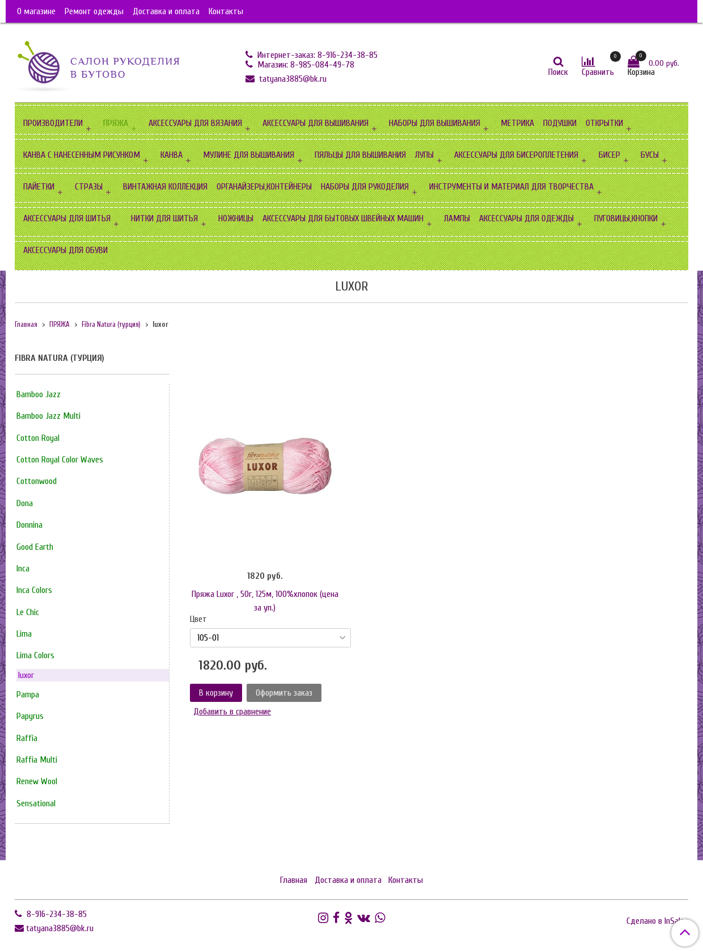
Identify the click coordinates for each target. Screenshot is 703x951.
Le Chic (27, 612)
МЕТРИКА (517, 123)
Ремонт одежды (94, 11)
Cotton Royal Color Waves (59, 460)
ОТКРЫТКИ (604, 123)
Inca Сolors (34, 590)
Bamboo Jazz (38, 394)
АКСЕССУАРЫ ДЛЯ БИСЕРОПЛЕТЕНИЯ (516, 155)
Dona (24, 503)
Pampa (27, 694)
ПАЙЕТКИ (38, 187)
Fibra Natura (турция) (111, 325)
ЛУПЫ (424, 155)
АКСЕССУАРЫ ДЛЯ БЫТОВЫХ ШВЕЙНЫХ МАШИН (343, 218)
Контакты (226, 11)
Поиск (558, 72)
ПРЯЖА (115, 123)
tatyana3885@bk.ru (292, 79)
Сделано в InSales (657, 920)
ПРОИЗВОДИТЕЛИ (53, 123)
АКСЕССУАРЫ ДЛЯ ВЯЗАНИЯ (195, 123)
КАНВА (171, 155)
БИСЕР (609, 155)
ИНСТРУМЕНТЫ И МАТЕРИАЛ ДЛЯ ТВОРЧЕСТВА (511, 187)
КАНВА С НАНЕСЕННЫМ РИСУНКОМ (81, 155)
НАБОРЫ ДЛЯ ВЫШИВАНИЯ (434, 123)
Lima (24, 634)
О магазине (36, 11)
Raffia (26, 738)
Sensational (36, 803)
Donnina (29, 525)
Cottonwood (36, 481)
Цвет (198, 619)
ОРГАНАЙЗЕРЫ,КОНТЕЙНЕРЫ (264, 187)
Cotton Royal (38, 438)
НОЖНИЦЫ (235, 218)
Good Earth (34, 547)
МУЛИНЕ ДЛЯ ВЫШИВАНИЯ (248, 155)
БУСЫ (650, 155)
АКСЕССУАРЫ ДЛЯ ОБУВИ (65, 250)
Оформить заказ (284, 693)
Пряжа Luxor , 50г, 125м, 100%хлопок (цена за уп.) (265, 601)
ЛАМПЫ (457, 218)
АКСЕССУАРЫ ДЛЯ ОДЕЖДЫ (526, 218)
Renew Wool (36, 781)
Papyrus (30, 716)
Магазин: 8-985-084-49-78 (304, 65)
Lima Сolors (35, 655)
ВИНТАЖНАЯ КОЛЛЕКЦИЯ (165, 187)
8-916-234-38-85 (55, 914)
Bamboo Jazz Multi (48, 416)
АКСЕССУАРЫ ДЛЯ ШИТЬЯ (67, 218)
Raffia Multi (36, 760)
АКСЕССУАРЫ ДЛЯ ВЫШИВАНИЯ (315, 123)
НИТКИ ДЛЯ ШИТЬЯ (164, 218)
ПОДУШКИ (560, 123)
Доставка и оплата (166, 11)
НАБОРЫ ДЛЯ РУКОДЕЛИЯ (365, 187)
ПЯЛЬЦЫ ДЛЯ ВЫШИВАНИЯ (360, 155)
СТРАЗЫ (89, 187)
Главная (26, 325)
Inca (22, 568)
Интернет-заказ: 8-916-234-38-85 (316, 55)
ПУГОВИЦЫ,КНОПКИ (626, 218)
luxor (26, 675)
